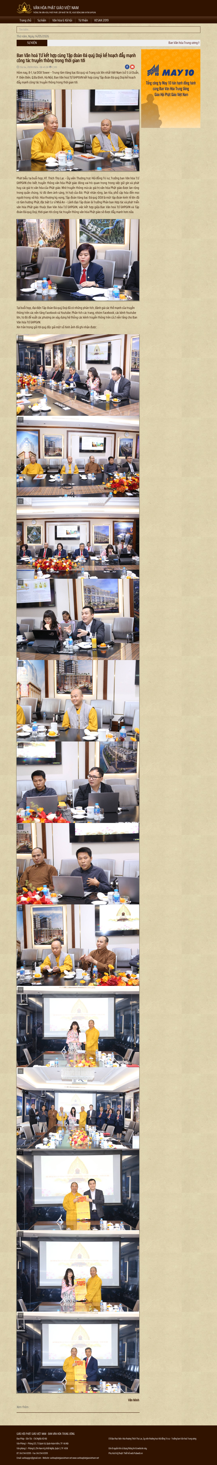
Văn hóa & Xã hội (62, 20)
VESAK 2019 (101, 20)
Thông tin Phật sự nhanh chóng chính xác (124, 1463)
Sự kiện (42, 20)
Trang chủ (25, 20)
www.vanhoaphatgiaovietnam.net (85, 1458)
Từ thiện (83, 20)
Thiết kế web (129, 1453)
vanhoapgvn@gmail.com (31, 1458)
